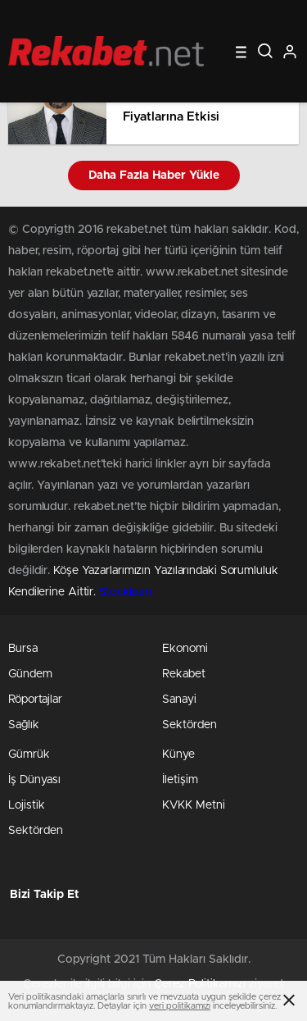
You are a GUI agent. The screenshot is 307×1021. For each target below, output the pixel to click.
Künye (178, 754)
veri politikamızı (179, 1005)
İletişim (180, 780)
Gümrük (29, 754)
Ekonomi (185, 648)
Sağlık (23, 725)
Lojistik (26, 805)
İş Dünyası (34, 780)
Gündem (30, 674)
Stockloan (125, 592)
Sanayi (179, 699)
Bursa (23, 648)
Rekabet (183, 674)
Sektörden (189, 725)
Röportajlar (35, 699)
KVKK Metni (193, 805)
